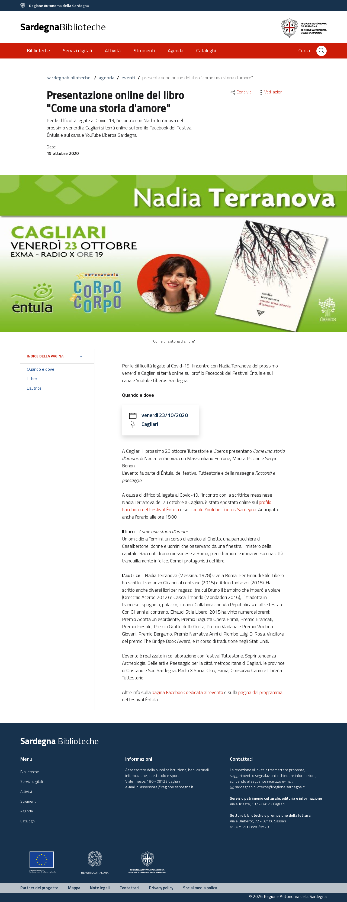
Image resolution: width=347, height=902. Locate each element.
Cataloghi (206, 50)
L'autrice (34, 388)
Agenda (175, 50)
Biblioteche (38, 50)
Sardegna (63, 26)
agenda (106, 77)
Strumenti (144, 50)
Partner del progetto (39, 888)
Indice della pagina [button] (45, 356)
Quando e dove (40, 369)
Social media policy (200, 888)
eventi (128, 77)
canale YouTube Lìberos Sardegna (223, 509)
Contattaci (129, 888)
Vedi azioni (270, 92)
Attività (113, 50)
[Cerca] (321, 51)
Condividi (241, 92)
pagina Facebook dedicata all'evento (187, 692)
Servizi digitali (77, 50)
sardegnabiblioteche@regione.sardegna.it (267, 787)
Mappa (74, 888)
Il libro (32, 378)
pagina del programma (260, 692)
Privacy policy (161, 888)
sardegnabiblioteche (69, 77)
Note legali (100, 888)
